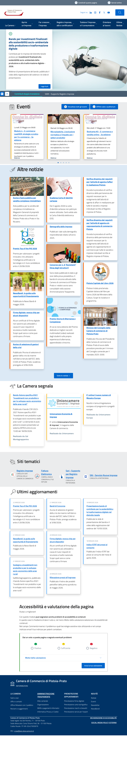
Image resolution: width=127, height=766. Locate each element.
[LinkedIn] (90, 12)
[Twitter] (103, 12)
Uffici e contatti (16, 701)
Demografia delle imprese (61, 226)
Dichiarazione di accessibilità (103, 718)
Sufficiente (65, 648)
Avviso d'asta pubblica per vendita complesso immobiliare (27, 199)
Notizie (93, 698)
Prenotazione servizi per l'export (76, 711)
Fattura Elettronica (46, 472)
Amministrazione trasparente (45, 695)
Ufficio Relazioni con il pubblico (21, 705)
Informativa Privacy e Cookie (47, 711)
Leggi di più (44, 86)
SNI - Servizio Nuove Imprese (103, 475)
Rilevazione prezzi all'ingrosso (63, 577)
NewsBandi (95, 708)
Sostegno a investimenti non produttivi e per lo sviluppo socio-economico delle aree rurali (25, 569)
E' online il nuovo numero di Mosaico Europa (98, 397)
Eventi (93, 701)
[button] (58, 162)
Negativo (93, 648)
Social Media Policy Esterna (104, 722)
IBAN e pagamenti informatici (48, 708)
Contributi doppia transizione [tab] (27, 93)
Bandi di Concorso (57, 506)
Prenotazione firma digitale (74, 701)
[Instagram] (94, 12)
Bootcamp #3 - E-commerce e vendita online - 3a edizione (100, 133)
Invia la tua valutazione (93, 665)
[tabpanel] (63, 60)
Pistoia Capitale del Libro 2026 (99, 283)
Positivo (37, 648)
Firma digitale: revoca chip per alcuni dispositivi (26, 314)
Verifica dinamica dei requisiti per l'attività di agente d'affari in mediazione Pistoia (99, 181)
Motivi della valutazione (35, 657)
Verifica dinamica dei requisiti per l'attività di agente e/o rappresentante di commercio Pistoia (99, 225)
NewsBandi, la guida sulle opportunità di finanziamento (26, 295)
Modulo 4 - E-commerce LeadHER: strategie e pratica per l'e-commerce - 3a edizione (26, 135)
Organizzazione (43, 704)
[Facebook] (99, 12)
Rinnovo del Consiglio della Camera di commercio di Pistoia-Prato (98, 330)
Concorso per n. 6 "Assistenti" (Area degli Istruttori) (63, 266)
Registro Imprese (25, 470)
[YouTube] (107, 12)
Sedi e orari (14, 698)
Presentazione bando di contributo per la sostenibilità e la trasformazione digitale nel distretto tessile (99, 510)
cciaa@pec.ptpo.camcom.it (24, 731)
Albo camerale (42, 701)
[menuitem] (10, 25)
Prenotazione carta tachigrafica (75, 704)
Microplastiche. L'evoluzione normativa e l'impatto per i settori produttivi (63, 134)
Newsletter (95, 705)
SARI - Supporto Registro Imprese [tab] (59, 93)
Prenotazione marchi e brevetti (75, 708)
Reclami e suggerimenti (19, 708)
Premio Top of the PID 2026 (25, 248)
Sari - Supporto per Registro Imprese (73, 474)
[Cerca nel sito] (119, 12)
